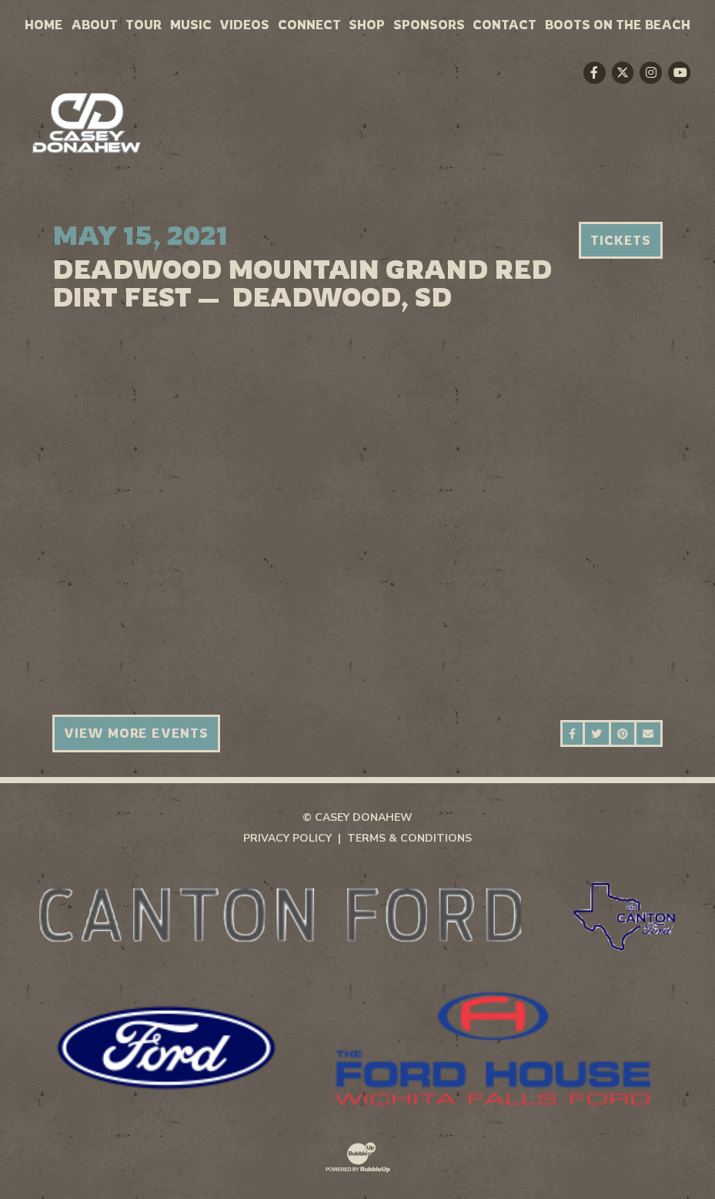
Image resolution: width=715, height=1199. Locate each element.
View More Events (136, 733)
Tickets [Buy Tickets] (620, 240)
